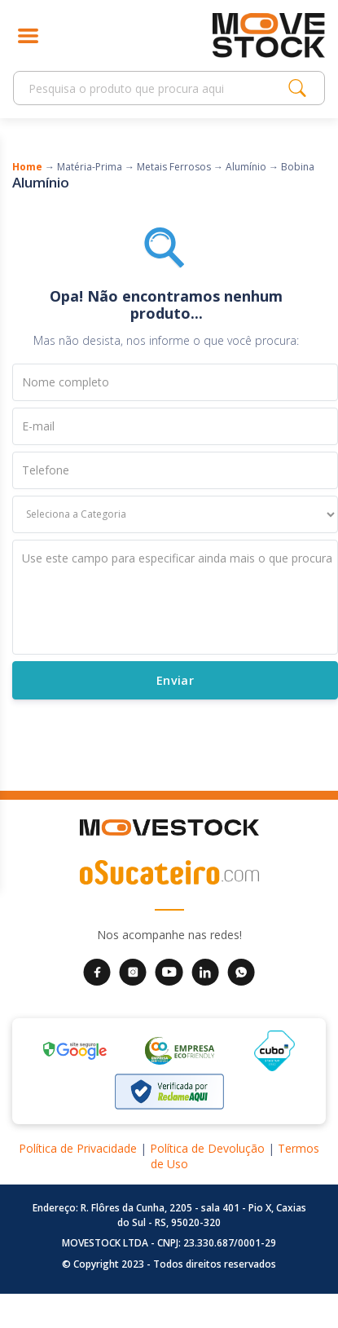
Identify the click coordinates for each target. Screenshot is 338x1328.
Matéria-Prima (89, 167)
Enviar (175, 679)
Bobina (297, 167)
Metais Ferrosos (174, 167)
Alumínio (246, 167)
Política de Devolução (207, 1148)
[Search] (155, 88)
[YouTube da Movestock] (169, 971)
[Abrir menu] (28, 35)
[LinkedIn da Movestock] (205, 971)
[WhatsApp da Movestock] (241, 971)
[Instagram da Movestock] (133, 971)
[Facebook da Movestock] (97, 971)
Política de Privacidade (78, 1148)
